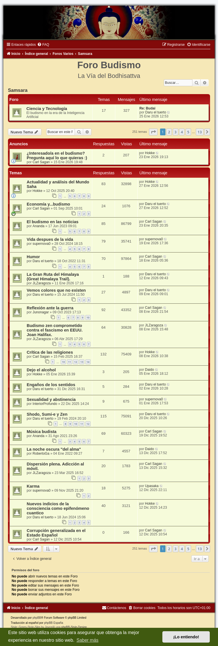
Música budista (41, 431)
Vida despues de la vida (50, 239)
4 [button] (182, 131)
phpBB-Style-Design (74, 627)
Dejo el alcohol (41, 370)
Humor (33, 256)
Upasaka (152, 486)
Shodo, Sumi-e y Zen (47, 414)
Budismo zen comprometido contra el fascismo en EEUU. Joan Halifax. (55, 330)
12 (75, 362)
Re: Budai (147, 108)
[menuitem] (43, 45)
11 (69, 362)
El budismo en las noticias (52, 222)
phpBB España (53, 622)
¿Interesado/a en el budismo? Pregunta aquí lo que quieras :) (57, 155)
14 (88, 362)
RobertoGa (41, 453)
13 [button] (200, 131)
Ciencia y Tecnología (46, 108)
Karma (33, 486)
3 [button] (176, 131)
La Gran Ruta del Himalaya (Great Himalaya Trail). (53, 276)
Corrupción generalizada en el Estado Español (56, 532)
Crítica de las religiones (50, 352)
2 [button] (169, 131)
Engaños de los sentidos (51, 384)
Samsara (18, 90)
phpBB (37, 617)
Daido (149, 370)
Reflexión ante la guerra (50, 308)
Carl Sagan (41, 162)
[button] (153, 132)
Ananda (39, 226)
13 (81, 362)
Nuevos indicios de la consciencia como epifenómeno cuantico (58, 508)
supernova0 (42, 244)
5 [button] (188, 131)
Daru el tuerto (155, 112)
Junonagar (41, 312)
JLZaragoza (42, 283)
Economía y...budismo (48, 204)
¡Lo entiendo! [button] (186, 637)
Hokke (150, 153)
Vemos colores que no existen (56, 290)
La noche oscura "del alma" (54, 449)
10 (88, 317)
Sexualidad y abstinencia (51, 399)
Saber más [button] (87, 640)
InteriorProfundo (45, 404)
